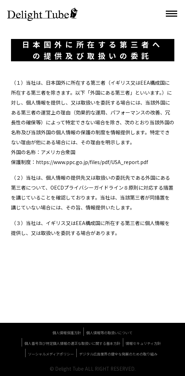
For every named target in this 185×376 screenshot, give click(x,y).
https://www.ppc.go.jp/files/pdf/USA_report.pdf (92, 161)
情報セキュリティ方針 (143, 343)
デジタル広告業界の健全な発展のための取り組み (118, 354)
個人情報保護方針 (67, 332)
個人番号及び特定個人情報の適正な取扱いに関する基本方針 (72, 343)
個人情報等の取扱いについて (109, 332)
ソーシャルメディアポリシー (51, 354)
